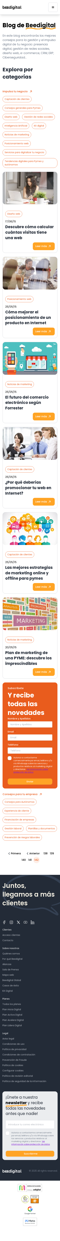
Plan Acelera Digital (13, 1020)
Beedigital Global (11, 980)
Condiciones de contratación (18, 1054)
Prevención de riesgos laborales (22, 837)
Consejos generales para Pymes (22, 108)
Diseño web (11, 116)
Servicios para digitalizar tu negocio (24, 152)
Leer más (43, 246)
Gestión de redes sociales (38, 116)
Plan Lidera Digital (12, 1025)
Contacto (7, 940)
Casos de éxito (10, 985)
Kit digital (39, 125)
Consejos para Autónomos (19, 802)
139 (52, 853)
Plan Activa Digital (12, 1014)
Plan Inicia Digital (11, 1009)
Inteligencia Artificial (16, 125)
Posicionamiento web (17, 143)
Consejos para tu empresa (23, 794)
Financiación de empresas (19, 819)
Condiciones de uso (13, 1044)
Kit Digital (7, 990)
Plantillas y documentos (41, 828)
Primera (14, 853)
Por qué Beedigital (12, 959)
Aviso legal (8, 1038)
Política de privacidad (14, 1049)
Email (12, 731)
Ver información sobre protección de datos (30, 770)
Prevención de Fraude (14, 1060)
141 (30, 860)
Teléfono (14, 744)
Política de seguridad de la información (24, 1081)
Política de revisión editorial (17, 1076)
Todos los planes (11, 1004)
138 (46, 853)
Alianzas (6, 964)
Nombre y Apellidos (20, 718)
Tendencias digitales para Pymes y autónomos (24, 163)
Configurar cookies (13, 1070)
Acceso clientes (11, 935)
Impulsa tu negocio (18, 91)
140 (24, 860)
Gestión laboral (13, 828)
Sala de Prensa (10, 969)
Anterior (33, 853)
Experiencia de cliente (17, 810)
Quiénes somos (11, 953)
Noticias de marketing (17, 134)
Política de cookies (12, 1065)
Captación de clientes (17, 99)
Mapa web (8, 975)
